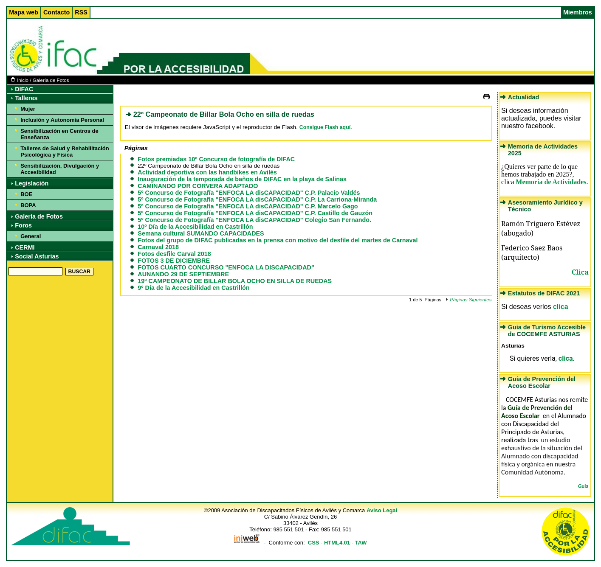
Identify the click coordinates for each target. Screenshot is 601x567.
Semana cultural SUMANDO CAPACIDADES (201, 233)
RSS (81, 12)
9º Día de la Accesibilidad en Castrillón (193, 287)
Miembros (577, 12)
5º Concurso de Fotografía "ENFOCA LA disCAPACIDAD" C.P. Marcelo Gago (248, 206)
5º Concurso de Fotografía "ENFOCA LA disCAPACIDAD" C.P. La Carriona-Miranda (257, 199)
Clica (580, 272)
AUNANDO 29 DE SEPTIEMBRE (183, 274)
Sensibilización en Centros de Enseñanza (59, 134)
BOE (26, 194)
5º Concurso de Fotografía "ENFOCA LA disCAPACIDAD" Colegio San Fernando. (254, 219)
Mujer (27, 109)
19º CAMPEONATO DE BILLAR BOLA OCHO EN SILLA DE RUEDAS (235, 281)
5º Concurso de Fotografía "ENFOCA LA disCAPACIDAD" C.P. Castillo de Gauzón (255, 213)
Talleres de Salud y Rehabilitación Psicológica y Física (64, 151)
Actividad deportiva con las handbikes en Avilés (207, 172)
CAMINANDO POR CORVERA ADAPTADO (198, 185)
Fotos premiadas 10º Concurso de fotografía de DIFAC (216, 159)
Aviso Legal (382, 510)
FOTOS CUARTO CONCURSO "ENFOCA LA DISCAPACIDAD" (226, 267)
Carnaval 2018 (158, 247)
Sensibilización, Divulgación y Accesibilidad (59, 169)
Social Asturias (37, 256)
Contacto (56, 12)
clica (560, 306)
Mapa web (23, 12)
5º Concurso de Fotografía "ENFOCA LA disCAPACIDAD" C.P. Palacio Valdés (249, 192)
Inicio (19, 80)
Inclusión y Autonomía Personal (62, 120)
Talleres (26, 98)
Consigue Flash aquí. (325, 127)
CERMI (24, 247)
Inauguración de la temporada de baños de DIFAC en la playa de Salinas (242, 179)
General (30, 236)
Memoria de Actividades (551, 181)
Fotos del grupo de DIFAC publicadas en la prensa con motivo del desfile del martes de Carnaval (278, 240)
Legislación (31, 183)
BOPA (28, 205)
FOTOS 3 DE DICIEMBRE (174, 260)
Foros (23, 225)
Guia (583, 486)
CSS (313, 542)
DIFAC (24, 89)
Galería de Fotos (51, 80)
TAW (361, 542)
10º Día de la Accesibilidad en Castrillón (195, 226)
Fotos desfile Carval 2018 (174, 253)
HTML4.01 (337, 542)
